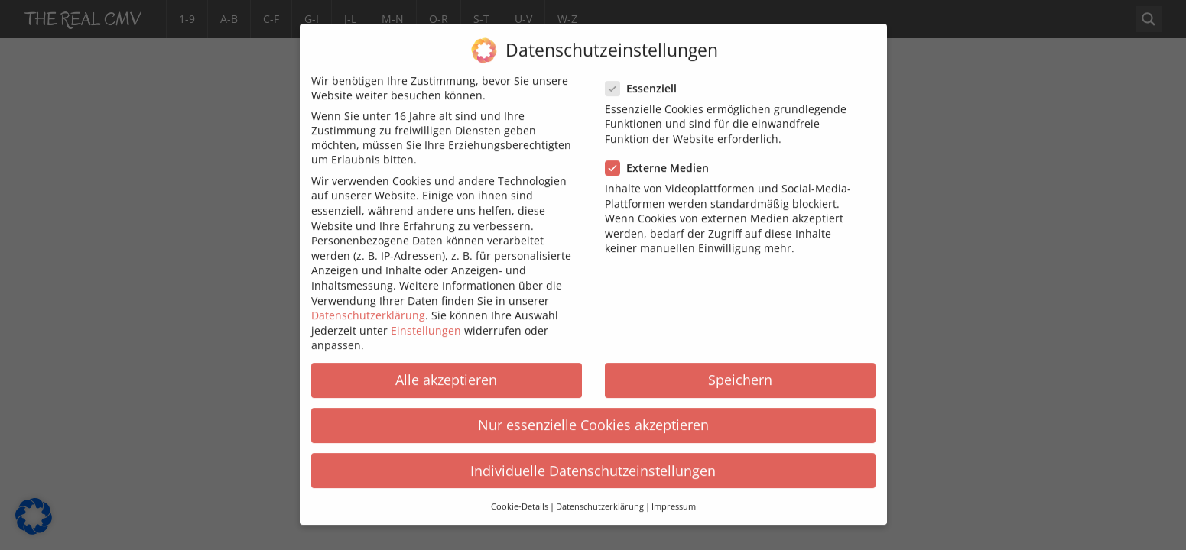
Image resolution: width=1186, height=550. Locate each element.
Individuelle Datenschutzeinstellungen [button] (593, 459)
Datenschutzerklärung (368, 303)
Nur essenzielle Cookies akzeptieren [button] (593, 413)
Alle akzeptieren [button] (446, 368)
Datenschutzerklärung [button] (600, 495)
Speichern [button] (740, 368)
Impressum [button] (673, 495)
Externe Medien (662, 156)
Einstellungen (426, 319)
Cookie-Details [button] (519, 495)
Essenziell (646, 77)
